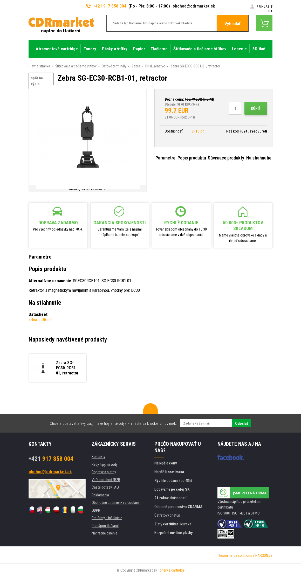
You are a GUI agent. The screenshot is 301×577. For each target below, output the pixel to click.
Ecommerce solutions (235, 555)
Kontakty (98, 456)
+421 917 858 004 (106, 6)
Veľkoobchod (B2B (106, 479)
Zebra (136, 66)
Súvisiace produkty (226, 158)
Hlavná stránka (39, 66)
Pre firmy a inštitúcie (107, 518)
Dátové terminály (114, 66)
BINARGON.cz (262, 555)
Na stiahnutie (258, 158)
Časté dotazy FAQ (105, 487)
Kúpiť (256, 108)
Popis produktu (191, 158)
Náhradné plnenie (104, 533)
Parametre (165, 158)
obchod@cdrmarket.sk (194, 6)
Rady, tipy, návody (105, 464)
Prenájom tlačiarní (105, 525)
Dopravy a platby (104, 472)
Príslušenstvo (155, 66)
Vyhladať (232, 23)
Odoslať (241, 423)
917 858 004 (51, 458)
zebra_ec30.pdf (40, 320)
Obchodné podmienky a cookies (116, 502)
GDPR (96, 510)
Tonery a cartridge (171, 570)
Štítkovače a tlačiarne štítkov (76, 66)
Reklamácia (100, 495)
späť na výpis (37, 81)
